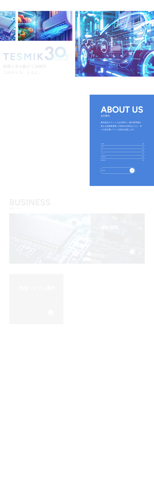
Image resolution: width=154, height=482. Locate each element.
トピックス (106, 168)
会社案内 (108, 195)
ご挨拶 (104, 153)
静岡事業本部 (107, 182)
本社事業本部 (107, 175)
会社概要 (105, 146)
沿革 (103, 160)
